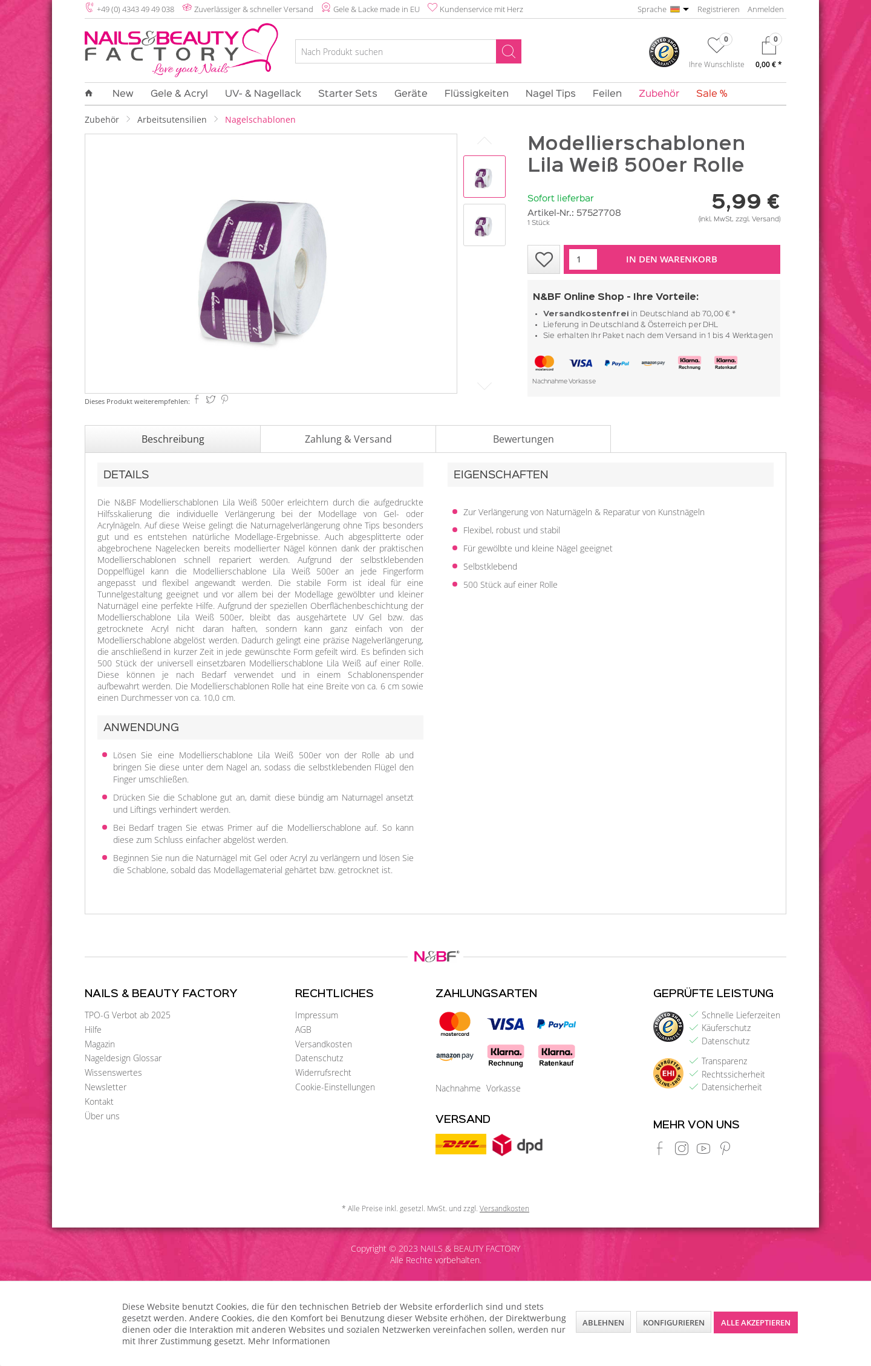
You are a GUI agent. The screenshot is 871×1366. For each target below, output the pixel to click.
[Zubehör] (659, 94)
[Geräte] (411, 94)
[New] (123, 94)
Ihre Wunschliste (717, 64)
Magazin (100, 1044)
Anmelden (766, 9)
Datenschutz (319, 1058)
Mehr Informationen (289, 1341)
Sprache (652, 9)
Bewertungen (523, 439)
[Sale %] (708, 94)
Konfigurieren (674, 1322)
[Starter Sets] (348, 94)
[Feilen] (607, 94)
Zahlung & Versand (348, 439)
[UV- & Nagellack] (263, 94)
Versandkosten (323, 1044)
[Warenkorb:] (768, 55)
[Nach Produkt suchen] (408, 51)
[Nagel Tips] (550, 94)
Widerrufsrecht (323, 1072)
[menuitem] (408, 53)
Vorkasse (582, 382)
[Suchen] (508, 51)
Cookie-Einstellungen (335, 1087)
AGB (303, 1029)
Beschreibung (173, 439)
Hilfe (93, 1029)
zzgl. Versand (757, 219)
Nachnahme (549, 382)
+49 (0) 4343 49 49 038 (135, 9)
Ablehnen (603, 1322)
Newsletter (105, 1087)
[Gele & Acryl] (179, 94)
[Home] (93, 94)
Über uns (102, 1116)
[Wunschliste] (717, 55)
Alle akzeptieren (756, 1322)
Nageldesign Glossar (123, 1058)
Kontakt (99, 1101)
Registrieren (718, 9)
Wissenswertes (113, 1072)
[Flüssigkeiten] (476, 94)
